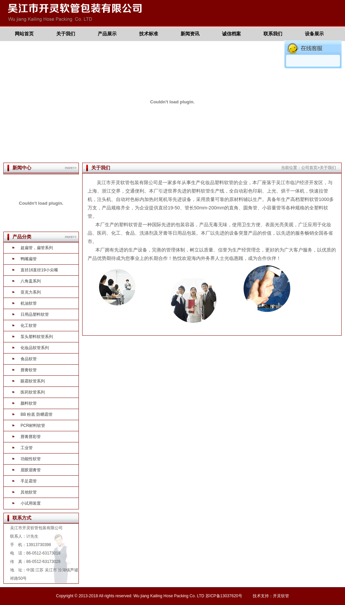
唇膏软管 (29, 370)
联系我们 (272, 33)
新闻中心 (21, 167)
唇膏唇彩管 (31, 436)
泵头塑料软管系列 (37, 336)
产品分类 (21, 236)
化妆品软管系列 (35, 347)
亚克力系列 (31, 292)
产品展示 (107, 33)
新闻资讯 (190, 33)
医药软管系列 (33, 392)
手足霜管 (29, 481)
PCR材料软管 (33, 425)
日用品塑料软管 (35, 314)
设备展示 (314, 33)
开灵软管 (281, 596)
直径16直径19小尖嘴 (39, 270)
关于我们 (65, 33)
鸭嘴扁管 (29, 259)
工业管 (27, 447)
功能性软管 (31, 459)
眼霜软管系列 (33, 381)
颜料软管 (29, 403)
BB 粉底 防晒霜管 (37, 414)
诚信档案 (231, 33)
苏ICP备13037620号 (224, 596)
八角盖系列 (31, 281)
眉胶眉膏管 (31, 470)
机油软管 (29, 303)
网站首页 (24, 33)
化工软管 (29, 325)
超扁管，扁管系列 (37, 247)
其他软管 (29, 492)
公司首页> (310, 167)
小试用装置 (31, 503)
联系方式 (21, 517)
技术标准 (148, 33)
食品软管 (29, 359)
